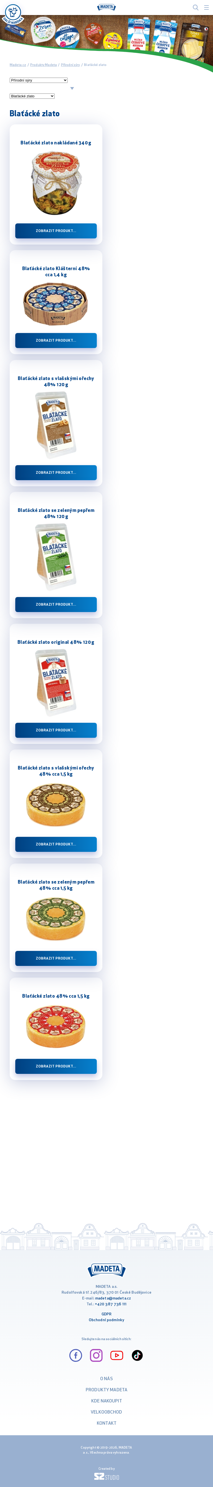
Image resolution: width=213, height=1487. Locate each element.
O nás (106, 1379)
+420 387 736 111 (110, 1304)
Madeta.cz (18, 65)
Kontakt (106, 1423)
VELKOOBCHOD (106, 1412)
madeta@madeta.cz (113, 1298)
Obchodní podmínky (106, 1320)
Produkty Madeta (43, 65)
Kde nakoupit (106, 1401)
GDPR (107, 1314)
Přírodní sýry (70, 65)
